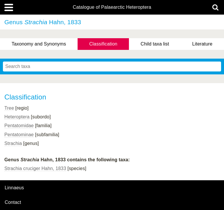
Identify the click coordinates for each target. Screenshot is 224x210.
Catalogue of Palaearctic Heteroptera (112, 7)
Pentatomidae (19, 125)
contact (13, 202)
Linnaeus (14, 188)
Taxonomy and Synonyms (39, 43)
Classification (103, 43)
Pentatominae (19, 134)
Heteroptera (16, 116)
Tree (9, 108)
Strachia (13, 143)
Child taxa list (155, 43)
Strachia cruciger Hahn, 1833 (35, 168)
